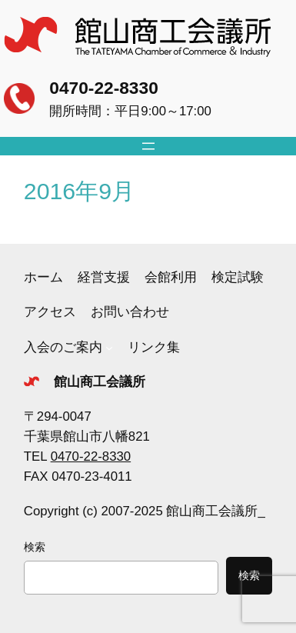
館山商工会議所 (99, 382)
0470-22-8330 (103, 88)
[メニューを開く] (148, 146)
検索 (34, 547)
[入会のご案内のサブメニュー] (109, 347)
